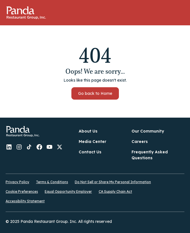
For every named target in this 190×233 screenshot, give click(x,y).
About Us (88, 131)
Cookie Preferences (22, 191)
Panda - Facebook (39, 147)
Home (26, 12)
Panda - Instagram (19, 147)
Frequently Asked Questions (150, 154)
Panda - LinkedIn (9, 147)
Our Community (148, 131)
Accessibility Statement (25, 201)
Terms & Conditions (52, 182)
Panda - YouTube (49, 147)
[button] (180, 12)
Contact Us (90, 151)
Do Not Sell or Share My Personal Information (113, 182)
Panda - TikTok (29, 147)
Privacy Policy (17, 182)
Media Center (92, 141)
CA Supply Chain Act (115, 191)
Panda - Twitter (59, 147)
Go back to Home (95, 93)
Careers (140, 141)
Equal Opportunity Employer (68, 191)
